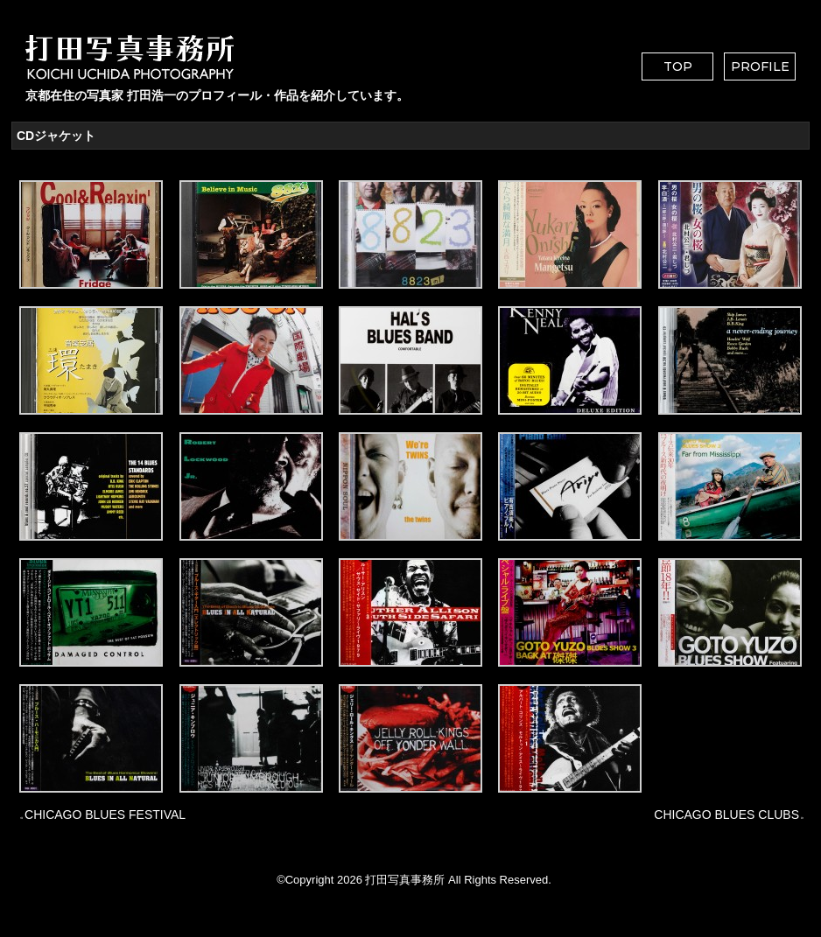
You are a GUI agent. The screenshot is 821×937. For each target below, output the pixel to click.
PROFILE (760, 66)
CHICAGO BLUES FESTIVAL (105, 815)
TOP (677, 66)
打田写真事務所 (405, 879)
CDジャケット (56, 136)
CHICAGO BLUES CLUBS (726, 815)
